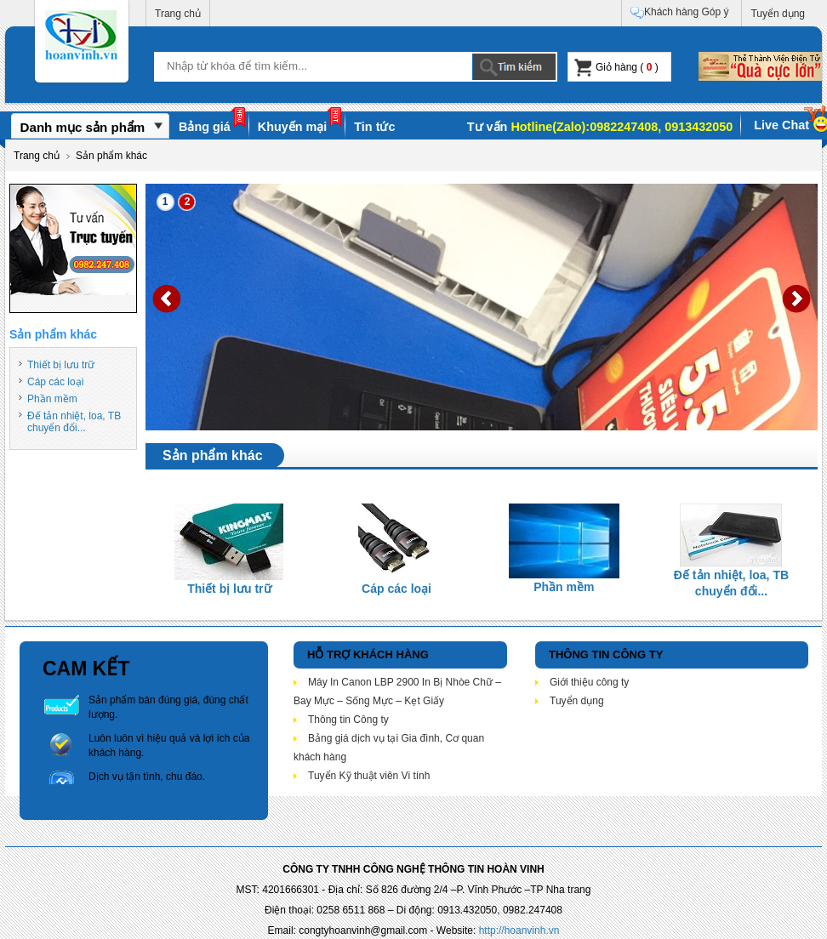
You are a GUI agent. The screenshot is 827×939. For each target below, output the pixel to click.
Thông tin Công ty (348, 720)
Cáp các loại (55, 382)
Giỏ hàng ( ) (616, 68)
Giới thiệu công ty (589, 682)
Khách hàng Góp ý (679, 13)
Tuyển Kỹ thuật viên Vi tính (369, 776)
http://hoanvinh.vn (519, 930)
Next (796, 298)
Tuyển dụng (777, 14)
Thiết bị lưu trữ (60, 365)
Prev (166, 298)
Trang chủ (178, 14)
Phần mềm (52, 399)
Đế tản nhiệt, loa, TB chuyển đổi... (74, 422)
